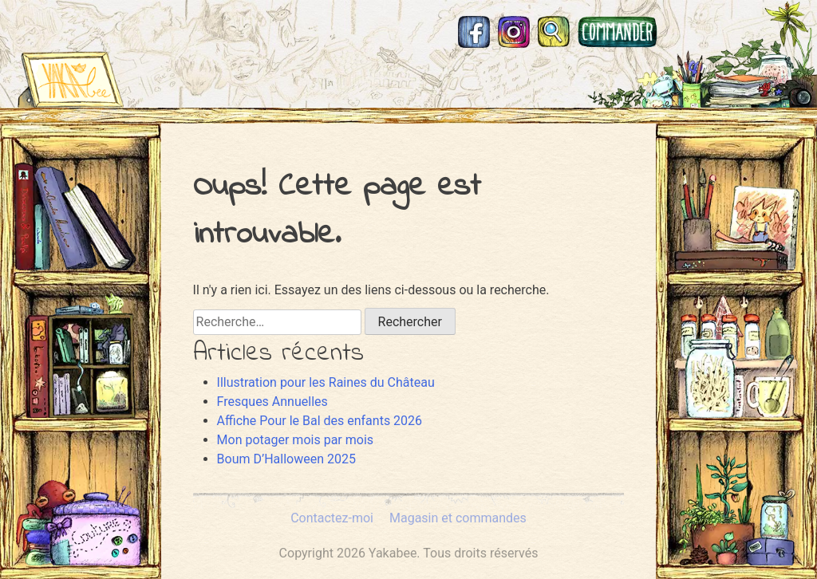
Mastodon (681, 32)
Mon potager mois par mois (295, 439)
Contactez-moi (331, 518)
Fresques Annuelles (272, 401)
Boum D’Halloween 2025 (286, 459)
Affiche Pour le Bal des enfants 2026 (320, 420)
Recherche (554, 32)
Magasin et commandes (617, 32)
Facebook (474, 32)
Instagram (514, 32)
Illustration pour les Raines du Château (326, 382)
